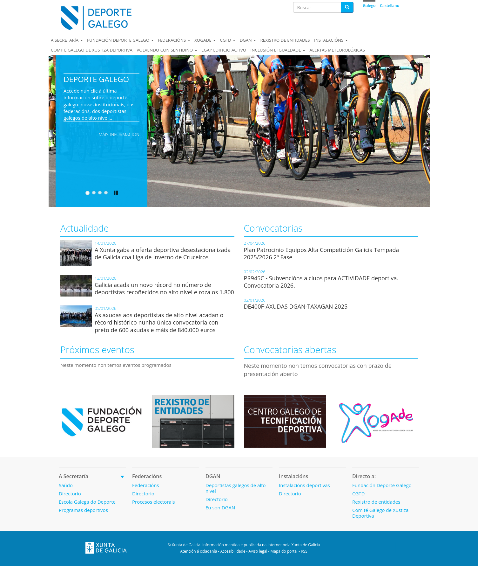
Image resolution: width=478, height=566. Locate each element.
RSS (304, 551)
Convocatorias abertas (290, 350)
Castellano (389, 5)
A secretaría (67, 40)
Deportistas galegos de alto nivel (235, 488)
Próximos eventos (97, 350)
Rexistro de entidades (285, 40)
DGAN (248, 40)
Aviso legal (258, 551)
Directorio (70, 493)
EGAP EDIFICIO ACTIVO (223, 50)
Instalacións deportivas (304, 485)
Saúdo (66, 485)
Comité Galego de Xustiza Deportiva (91, 50)
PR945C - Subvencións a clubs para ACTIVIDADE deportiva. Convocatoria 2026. (321, 281)
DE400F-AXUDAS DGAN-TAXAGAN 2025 (296, 306)
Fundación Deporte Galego (120, 40)
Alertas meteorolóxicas (337, 50)
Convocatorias (273, 228)
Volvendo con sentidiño (167, 50)
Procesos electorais (153, 502)
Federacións (174, 40)
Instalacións (331, 40)
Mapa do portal (284, 551)
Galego (369, 5)
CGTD (228, 40)
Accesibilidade (232, 551)
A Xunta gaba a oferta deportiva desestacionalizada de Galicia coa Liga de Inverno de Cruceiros (163, 253)
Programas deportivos (83, 510)
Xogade (205, 40)
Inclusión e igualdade (278, 50)
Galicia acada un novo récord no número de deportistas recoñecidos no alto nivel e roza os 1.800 (164, 288)
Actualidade (84, 228)
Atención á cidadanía (198, 551)
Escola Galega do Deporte (87, 502)
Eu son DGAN (220, 507)
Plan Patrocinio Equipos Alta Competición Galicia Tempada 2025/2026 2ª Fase (321, 253)
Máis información (118, 134)
